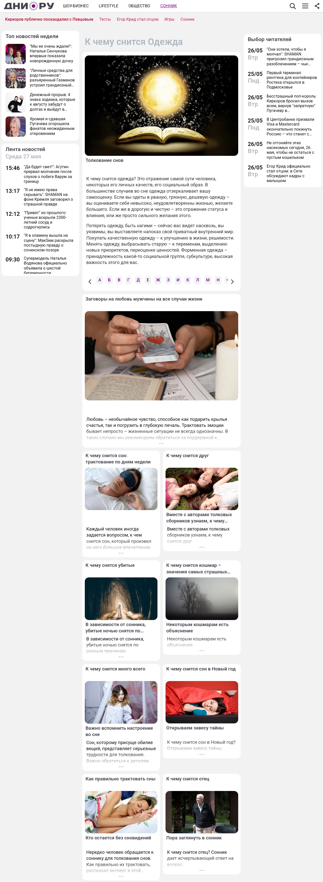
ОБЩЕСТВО (139, 6)
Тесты (105, 19)
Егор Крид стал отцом (137, 19)
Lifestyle (108, 6)
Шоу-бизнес (76, 6)
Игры (170, 19)
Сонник (168, 6)
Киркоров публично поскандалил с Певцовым (49, 19)
